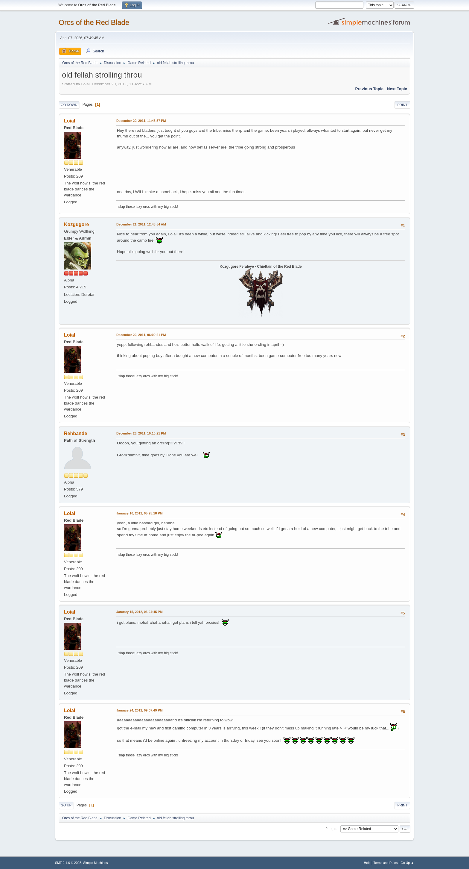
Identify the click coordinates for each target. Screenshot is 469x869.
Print (402, 105)
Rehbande (75, 433)
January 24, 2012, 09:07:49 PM (139, 710)
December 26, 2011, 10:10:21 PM (141, 433)
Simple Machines (95, 863)
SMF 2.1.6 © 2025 (68, 863)
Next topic (397, 89)
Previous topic (369, 89)
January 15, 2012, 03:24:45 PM (139, 612)
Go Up (66, 805)
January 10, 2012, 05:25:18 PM (139, 513)
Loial (69, 120)
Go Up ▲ (407, 863)
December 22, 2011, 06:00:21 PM (141, 335)
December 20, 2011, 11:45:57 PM (141, 120)
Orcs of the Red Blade (94, 22)
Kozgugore (76, 224)
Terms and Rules (386, 863)
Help (367, 863)
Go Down (69, 105)
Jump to (332, 829)
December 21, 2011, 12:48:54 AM (141, 224)
